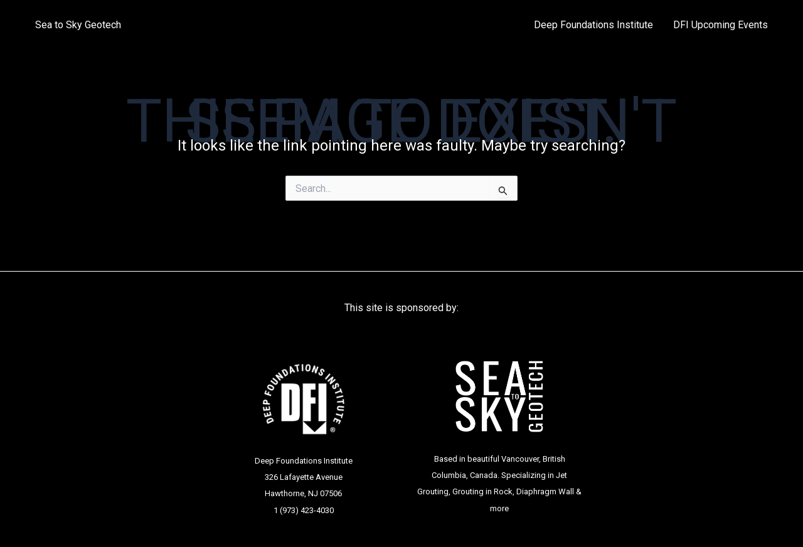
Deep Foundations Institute (593, 25)
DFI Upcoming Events (720, 25)
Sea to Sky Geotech (78, 25)
